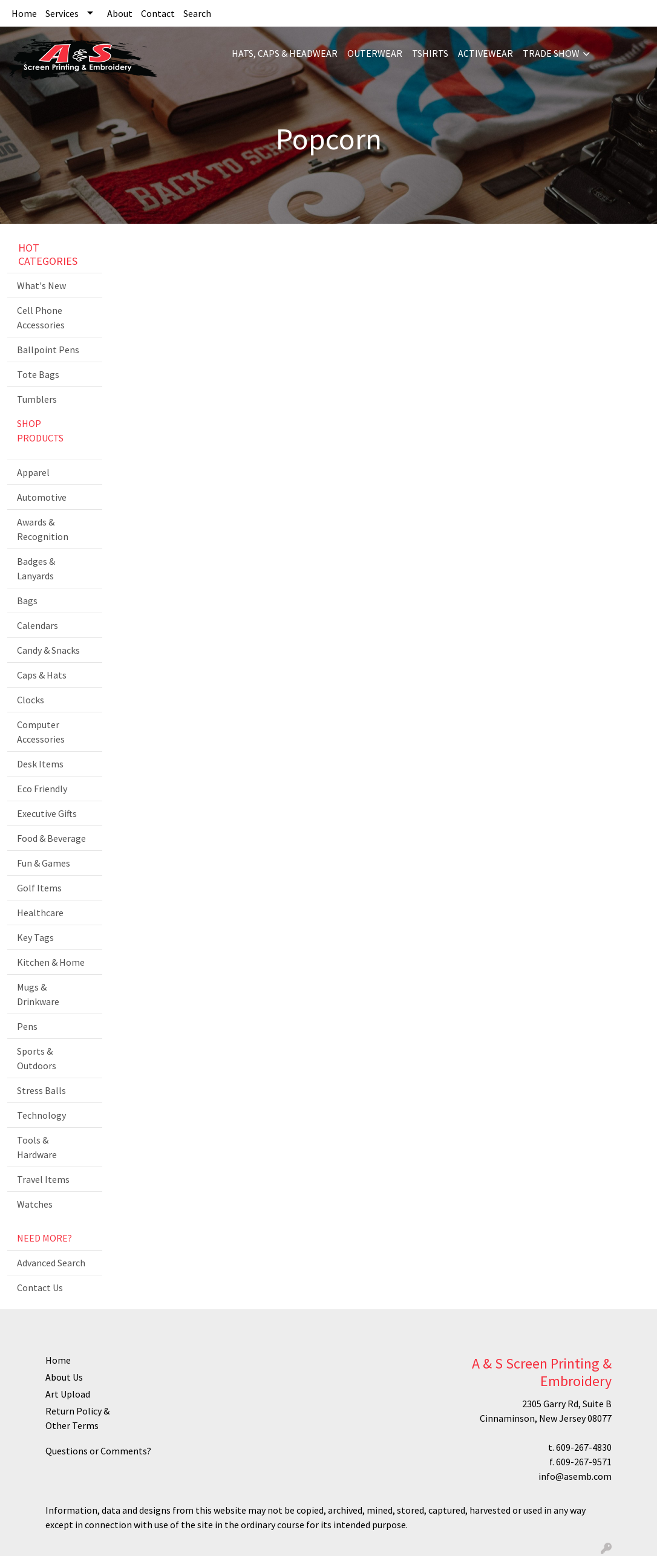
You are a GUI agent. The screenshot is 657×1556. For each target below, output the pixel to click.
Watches (35, 1204)
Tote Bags (38, 374)
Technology (41, 1115)
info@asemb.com (575, 1476)
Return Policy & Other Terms (77, 1418)
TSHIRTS (430, 53)
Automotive (42, 497)
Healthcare (40, 913)
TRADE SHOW (551, 53)
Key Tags (35, 937)
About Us (64, 1377)
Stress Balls (41, 1090)
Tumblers (37, 399)
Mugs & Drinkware (38, 994)
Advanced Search (51, 1263)
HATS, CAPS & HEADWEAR (285, 53)
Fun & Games (43, 863)
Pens (27, 1026)
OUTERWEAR (374, 53)
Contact (158, 13)
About (119, 13)
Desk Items (40, 764)
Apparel (33, 472)
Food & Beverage (51, 838)
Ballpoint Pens (48, 349)
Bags (27, 600)
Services (62, 13)
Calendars (37, 625)
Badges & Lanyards (36, 568)
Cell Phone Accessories (41, 317)
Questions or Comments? (98, 1451)
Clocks (30, 700)
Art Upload (67, 1394)
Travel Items (43, 1179)
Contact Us (40, 1287)
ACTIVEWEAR (485, 53)
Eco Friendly (42, 789)
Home (24, 13)
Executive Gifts (47, 813)
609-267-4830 (584, 1447)
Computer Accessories (41, 731)
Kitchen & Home (51, 962)
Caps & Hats (42, 675)
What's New (41, 285)
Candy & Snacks (48, 650)
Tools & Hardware (37, 1147)
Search (197, 13)
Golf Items (39, 888)
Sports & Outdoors (36, 1058)
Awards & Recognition (42, 529)
